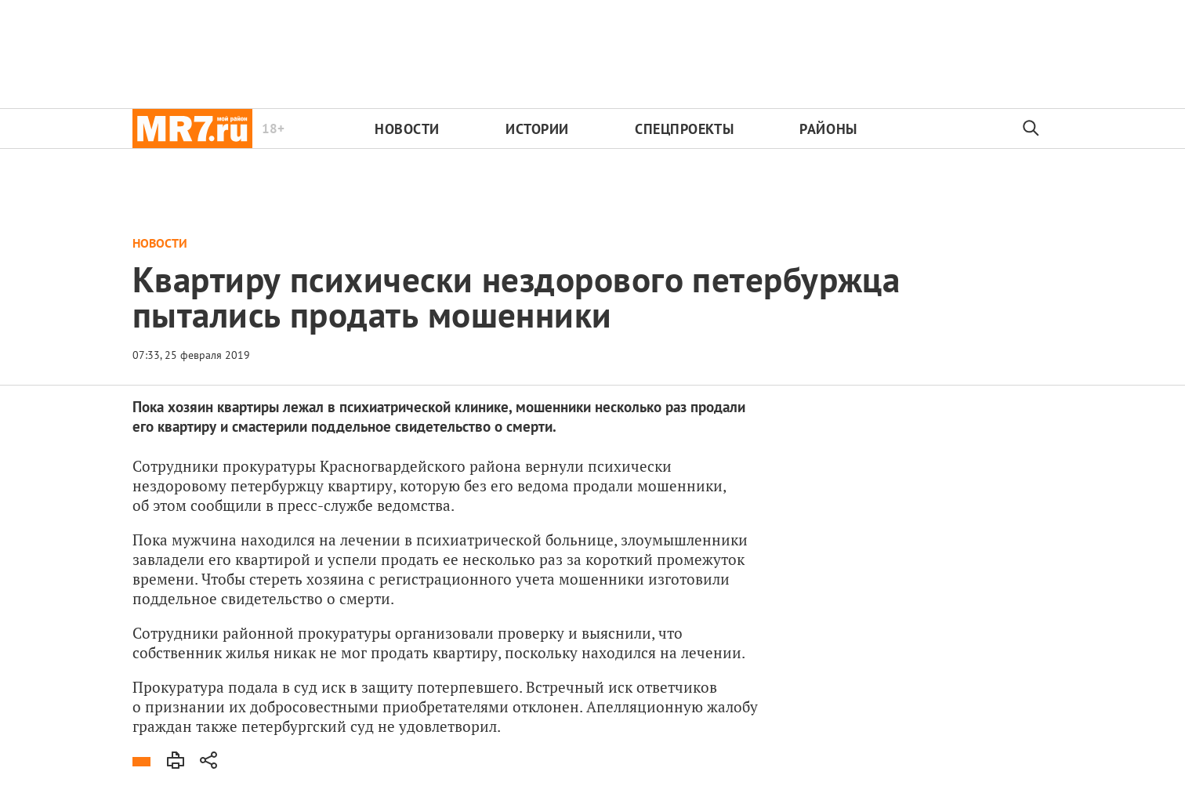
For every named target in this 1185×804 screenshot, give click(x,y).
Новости (407, 129)
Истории (537, 129)
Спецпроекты (684, 129)
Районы (828, 129)
